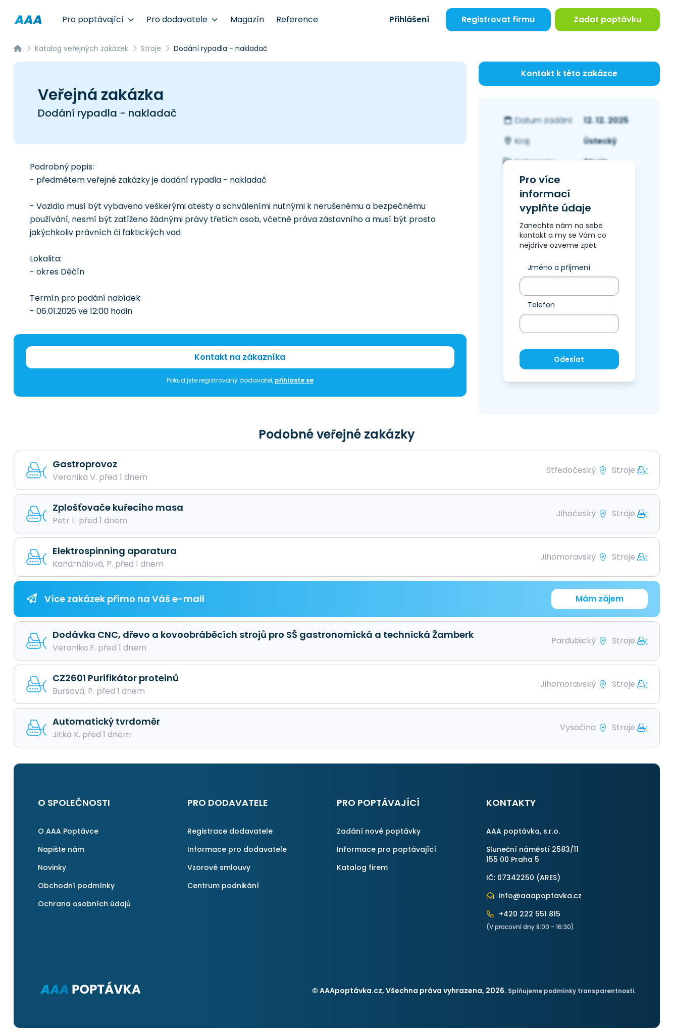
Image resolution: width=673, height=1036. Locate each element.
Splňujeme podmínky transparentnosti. (572, 991)
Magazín (247, 19)
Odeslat (569, 359)
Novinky (52, 867)
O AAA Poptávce (68, 831)
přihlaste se (294, 380)
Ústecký (600, 141)
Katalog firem (362, 867)
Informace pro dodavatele (237, 849)
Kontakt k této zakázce (569, 73)
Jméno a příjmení (559, 267)
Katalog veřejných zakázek (81, 48)
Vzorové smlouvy (218, 867)
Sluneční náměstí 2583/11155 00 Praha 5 (532, 854)
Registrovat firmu (498, 19)
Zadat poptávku (607, 19)
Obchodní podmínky (76, 886)
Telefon (541, 305)
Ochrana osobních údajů (84, 904)
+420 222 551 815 (523, 914)
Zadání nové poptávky (379, 831)
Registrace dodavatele (230, 831)
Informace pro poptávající (386, 849)
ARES (548, 878)
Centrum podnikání (223, 886)
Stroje (151, 48)
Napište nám (61, 849)
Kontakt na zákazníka (239, 357)
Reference (297, 19)
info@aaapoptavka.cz (534, 896)
